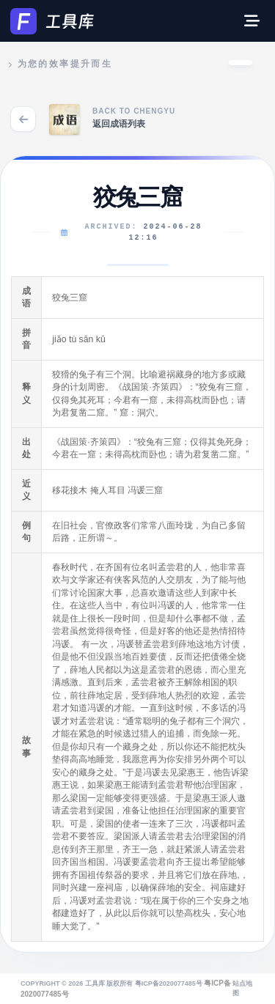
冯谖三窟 (145, 490)
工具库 (95, 983)
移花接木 (69, 490)
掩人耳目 (107, 490)
